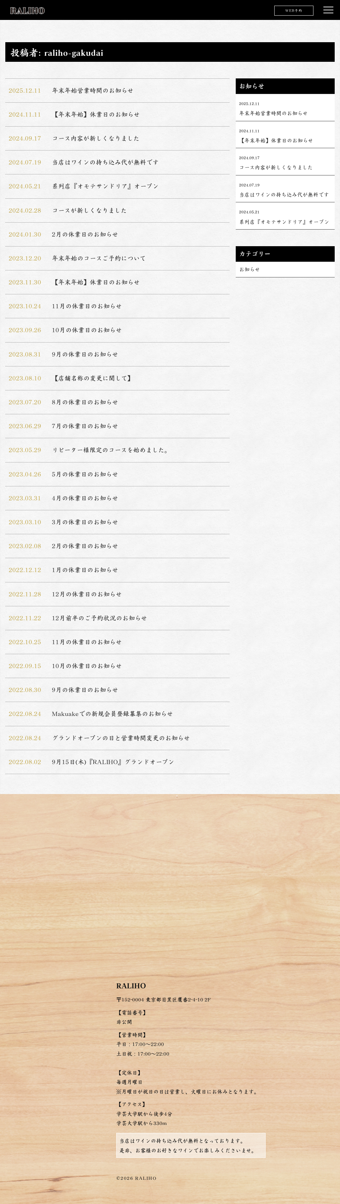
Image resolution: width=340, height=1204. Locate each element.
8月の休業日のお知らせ (85, 402)
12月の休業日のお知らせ (87, 594)
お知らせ (249, 269)
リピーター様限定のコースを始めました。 (111, 450)
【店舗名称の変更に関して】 (92, 378)
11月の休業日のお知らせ (87, 306)
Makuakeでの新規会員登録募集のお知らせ (112, 714)
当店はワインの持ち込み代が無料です (105, 162)
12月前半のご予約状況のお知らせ (99, 618)
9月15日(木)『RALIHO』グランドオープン (113, 762)
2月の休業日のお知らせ (85, 234)
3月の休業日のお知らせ (85, 522)
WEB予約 (293, 10)
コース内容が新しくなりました (95, 138)
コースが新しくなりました (89, 210)
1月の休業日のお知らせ (85, 570)
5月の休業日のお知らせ (85, 474)
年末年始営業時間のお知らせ (92, 90)
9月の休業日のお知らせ (85, 354)
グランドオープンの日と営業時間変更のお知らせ (121, 738)
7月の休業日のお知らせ (85, 426)
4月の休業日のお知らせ (85, 498)
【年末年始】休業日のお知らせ (96, 114)
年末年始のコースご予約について (99, 258)
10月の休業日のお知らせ (87, 330)
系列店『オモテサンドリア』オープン (105, 186)
